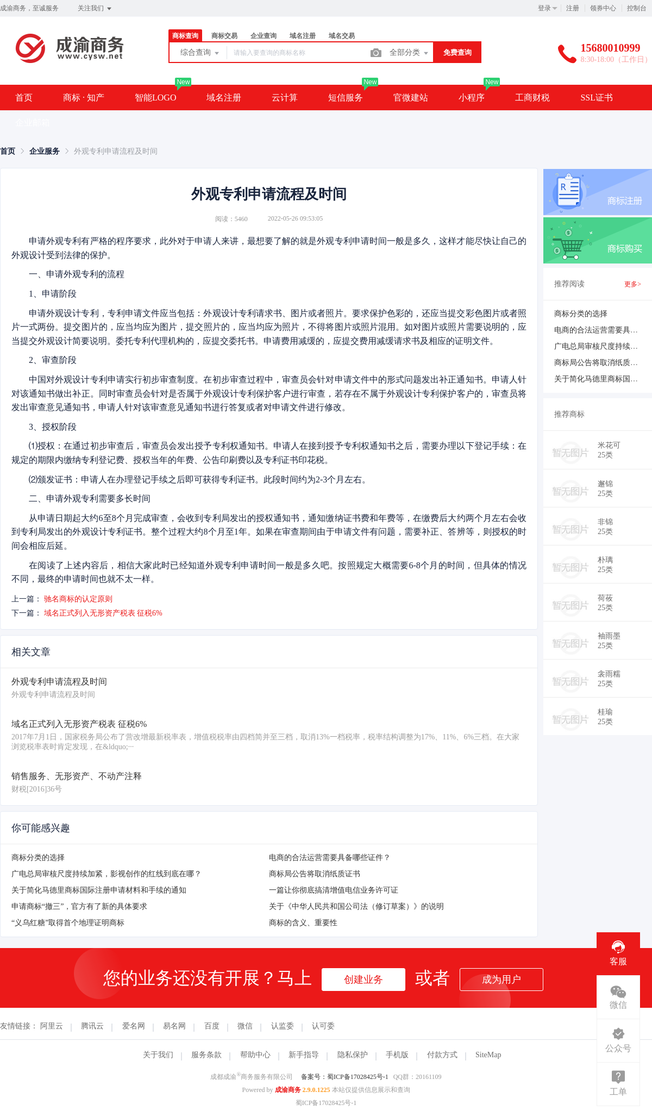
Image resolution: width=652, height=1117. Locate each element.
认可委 (323, 1026)
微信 (245, 1026)
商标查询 (185, 36)
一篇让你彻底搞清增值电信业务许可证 (333, 890)
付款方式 (442, 1055)
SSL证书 (596, 97)
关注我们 (95, 9)
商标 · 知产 (83, 97)
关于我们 (158, 1055)
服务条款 (206, 1055)
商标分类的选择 (38, 858)
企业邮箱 (32, 122)
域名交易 (342, 36)
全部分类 (410, 53)
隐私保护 (352, 1055)
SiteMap (488, 1055)
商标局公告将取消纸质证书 (314, 874)
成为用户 (501, 979)
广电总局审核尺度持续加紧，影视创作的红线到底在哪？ (106, 874)
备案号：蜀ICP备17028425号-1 (344, 1077)
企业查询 (263, 36)
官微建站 (410, 97)
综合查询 (200, 53)
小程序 (472, 97)
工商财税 (532, 97)
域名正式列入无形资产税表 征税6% (103, 613)
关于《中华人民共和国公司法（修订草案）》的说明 (356, 906)
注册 (572, 8)
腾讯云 (92, 1026)
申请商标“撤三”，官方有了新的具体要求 (79, 906)
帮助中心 (255, 1055)
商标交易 (224, 36)
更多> (632, 284)
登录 (544, 8)
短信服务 (345, 97)
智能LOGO (155, 97)
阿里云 (51, 1026)
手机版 (397, 1055)
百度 (212, 1026)
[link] (7, 151)
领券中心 (603, 8)
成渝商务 (288, 1090)
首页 (24, 97)
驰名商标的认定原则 (78, 599)
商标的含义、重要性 (303, 923)
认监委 (282, 1026)
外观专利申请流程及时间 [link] (116, 151)
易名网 (174, 1026)
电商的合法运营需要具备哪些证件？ (330, 858)
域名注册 (303, 36)
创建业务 (363, 979)
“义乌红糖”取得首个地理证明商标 (67, 923)
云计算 (285, 97)
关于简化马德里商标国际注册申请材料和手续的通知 (98, 890)
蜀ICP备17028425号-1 (326, 1103)
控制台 (637, 8)
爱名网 (133, 1026)
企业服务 (44, 151)
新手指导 (304, 1055)
